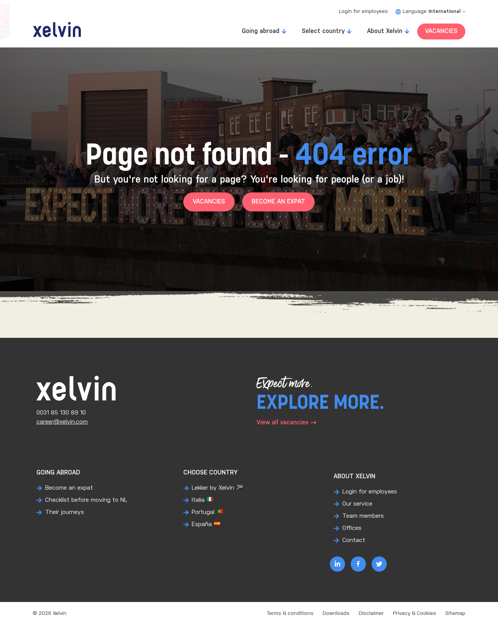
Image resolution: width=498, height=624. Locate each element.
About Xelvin (384, 31)
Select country (323, 31)
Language (430, 12)
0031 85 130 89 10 (61, 413)
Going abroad (260, 31)
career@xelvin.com (62, 422)
